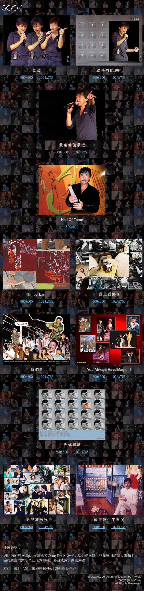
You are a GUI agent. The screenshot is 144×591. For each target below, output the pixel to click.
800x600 (26, 77)
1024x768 (46, 77)
